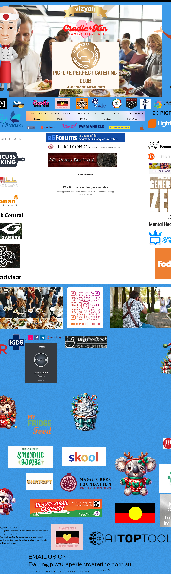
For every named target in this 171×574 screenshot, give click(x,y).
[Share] (31, 127)
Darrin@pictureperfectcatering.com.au (80, 564)
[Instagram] (30, 337)
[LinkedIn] (42, 337)
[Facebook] (36, 337)
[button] (142, 127)
